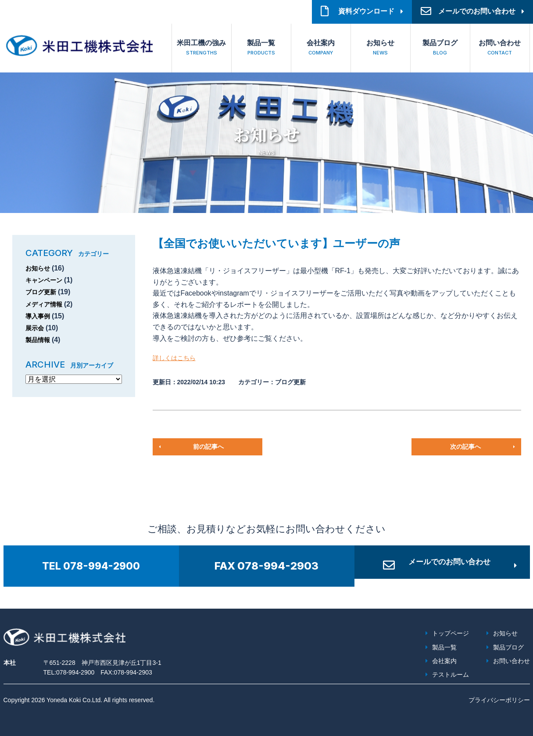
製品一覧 (261, 48)
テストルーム (450, 674)
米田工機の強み (201, 48)
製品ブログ (440, 48)
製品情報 (39, 339)
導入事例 (39, 316)
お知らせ (380, 48)
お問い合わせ (499, 48)
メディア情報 (46, 304)
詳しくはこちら (177, 357)
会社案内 (321, 48)
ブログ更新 (43, 292)
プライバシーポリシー (499, 700)
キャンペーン (46, 280)
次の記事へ (465, 446)
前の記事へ (208, 446)
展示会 (36, 328)
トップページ (450, 633)
